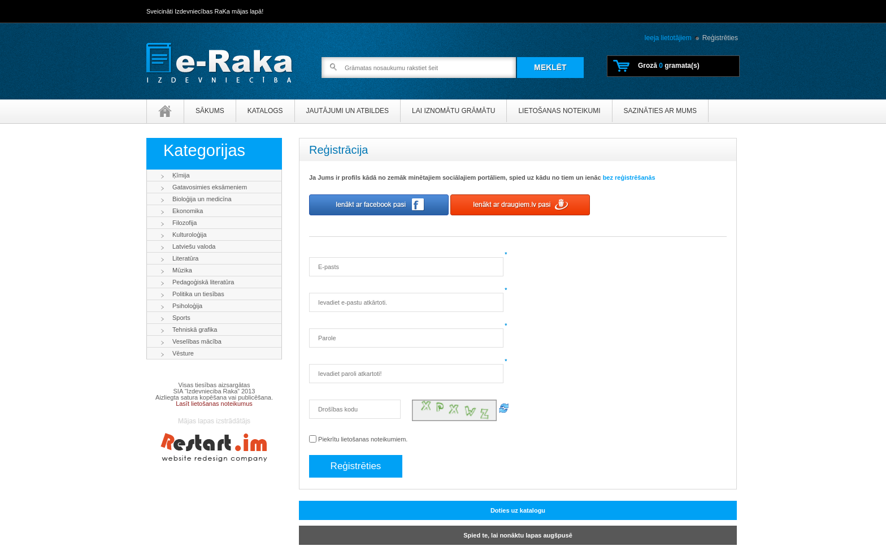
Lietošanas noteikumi (559, 111)
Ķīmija (181, 175)
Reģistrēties (720, 38)
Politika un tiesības (198, 294)
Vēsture (183, 353)
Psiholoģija (187, 305)
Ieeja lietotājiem (667, 38)
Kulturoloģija (189, 234)
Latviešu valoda (193, 246)
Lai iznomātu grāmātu (453, 111)
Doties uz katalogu (517, 510)
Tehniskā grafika (195, 329)
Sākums (210, 111)
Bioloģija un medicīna (202, 199)
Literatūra (185, 258)
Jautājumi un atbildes (347, 111)
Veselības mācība (197, 341)
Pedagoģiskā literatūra (203, 282)
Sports (181, 317)
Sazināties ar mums (660, 111)
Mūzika (182, 270)
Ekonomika (187, 210)
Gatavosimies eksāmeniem (209, 187)
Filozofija (184, 222)
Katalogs (265, 111)
